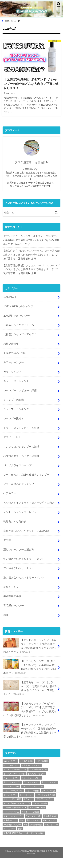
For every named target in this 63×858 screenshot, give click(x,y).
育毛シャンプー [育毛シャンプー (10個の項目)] (51, 825)
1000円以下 (10, 296)
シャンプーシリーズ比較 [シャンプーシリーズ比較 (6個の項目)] (32, 786)
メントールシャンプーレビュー (21, 511)
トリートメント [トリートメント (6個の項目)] (26, 795)
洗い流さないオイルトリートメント (23, 558)
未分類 (7, 540)
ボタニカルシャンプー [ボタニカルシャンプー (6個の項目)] (13, 816)
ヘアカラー (9, 493)
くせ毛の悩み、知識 (14, 352)
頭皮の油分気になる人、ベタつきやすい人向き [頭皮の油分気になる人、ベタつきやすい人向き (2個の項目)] (24, 833)
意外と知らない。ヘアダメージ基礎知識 (26, 530)
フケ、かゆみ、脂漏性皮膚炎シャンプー (26, 474)
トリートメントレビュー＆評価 (21, 427)
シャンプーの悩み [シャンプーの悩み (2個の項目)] (11, 786)
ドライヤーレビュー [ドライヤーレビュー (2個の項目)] (44, 799)
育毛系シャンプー (13, 605)
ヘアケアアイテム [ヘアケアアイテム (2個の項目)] (11, 812)
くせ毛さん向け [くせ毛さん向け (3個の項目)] (26, 761)
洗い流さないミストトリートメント (23, 577)
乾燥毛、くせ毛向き (14, 521)
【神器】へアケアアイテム (18, 324)
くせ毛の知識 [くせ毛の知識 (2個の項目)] (42, 761)
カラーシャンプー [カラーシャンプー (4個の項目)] (11, 778)
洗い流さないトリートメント (20, 568)
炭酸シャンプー (12, 586)
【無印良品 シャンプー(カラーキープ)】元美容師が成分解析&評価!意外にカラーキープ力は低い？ (30, 688)
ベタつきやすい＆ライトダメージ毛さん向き (29, 502)
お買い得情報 (11, 343)
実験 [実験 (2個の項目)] (22, 820)
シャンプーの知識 (13, 399)
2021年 (13, 21)
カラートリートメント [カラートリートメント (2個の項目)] (31, 778)
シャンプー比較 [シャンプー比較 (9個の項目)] (32, 791)
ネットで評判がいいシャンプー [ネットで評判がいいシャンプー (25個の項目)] (17, 803)
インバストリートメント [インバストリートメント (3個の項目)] (14, 774)
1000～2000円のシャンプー (19, 306)
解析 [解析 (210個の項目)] (20, 829)
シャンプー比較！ (13, 418)
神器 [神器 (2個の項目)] (26, 825)
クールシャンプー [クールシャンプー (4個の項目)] (31, 782)
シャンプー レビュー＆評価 (20, 390)
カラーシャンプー (13, 362)
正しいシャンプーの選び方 (18, 549)
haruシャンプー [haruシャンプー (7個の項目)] (10, 761)
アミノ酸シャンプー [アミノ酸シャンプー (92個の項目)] (38, 769)
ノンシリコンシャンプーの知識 (21, 446)
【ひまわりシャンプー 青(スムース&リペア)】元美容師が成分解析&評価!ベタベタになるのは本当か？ (30, 667)
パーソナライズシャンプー (18, 465)
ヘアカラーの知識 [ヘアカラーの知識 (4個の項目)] (37, 807)
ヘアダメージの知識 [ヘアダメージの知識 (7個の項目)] (30, 812)
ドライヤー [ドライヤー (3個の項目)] (28, 799)
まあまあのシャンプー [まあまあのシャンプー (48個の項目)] (31, 765)
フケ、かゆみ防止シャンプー (20, 483)
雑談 (5, 615)
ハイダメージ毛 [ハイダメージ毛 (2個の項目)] (40, 803)
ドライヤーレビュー (14, 437)
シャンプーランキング (16, 409)
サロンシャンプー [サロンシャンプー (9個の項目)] (49, 782)
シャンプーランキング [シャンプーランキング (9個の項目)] (13, 791)
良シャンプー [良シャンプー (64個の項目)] (9, 829)
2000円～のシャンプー (16, 315)
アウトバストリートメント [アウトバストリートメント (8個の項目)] (15, 769)
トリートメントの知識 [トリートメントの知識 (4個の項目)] (45, 795)
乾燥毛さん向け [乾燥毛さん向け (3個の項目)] (50, 816)
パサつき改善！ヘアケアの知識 (21, 455)
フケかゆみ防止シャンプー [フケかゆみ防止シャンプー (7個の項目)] (15, 807)
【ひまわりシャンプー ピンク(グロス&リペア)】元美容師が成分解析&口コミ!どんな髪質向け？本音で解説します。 (29, 709)
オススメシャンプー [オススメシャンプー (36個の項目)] (36, 774)
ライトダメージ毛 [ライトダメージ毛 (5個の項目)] (33, 816)
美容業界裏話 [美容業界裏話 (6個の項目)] (36, 825)
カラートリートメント (16, 381)
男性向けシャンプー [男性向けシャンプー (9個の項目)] (12, 825)
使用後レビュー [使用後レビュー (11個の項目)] (10, 820)
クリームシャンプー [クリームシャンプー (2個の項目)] (12, 782)
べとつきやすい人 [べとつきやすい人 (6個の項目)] (11, 765)
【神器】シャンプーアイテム (20, 334)
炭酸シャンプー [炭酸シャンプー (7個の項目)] (49, 820)
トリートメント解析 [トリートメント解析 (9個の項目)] (12, 799)
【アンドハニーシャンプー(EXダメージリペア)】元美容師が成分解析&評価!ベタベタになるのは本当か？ (31, 240)
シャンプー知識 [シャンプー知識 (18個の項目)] (48, 791)
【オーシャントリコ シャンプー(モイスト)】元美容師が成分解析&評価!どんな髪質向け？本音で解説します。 (29, 730)
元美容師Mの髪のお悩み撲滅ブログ (34, 851)
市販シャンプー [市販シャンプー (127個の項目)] (33, 820)
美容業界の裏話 (12, 596)
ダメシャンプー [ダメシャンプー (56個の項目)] (10, 795)
